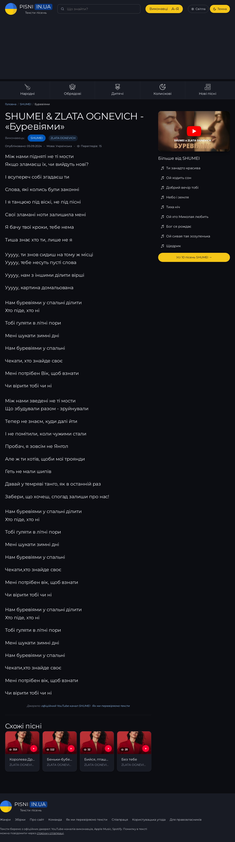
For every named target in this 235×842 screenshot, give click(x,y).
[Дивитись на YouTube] (194, 131)
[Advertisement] (117, 49)
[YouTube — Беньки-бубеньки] (71, 748)
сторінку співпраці (50, 833)
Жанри (5, 819)
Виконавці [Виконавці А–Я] (164, 9)
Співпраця (119, 819)
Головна (10, 104)
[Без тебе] (134, 751)
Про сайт (37, 819)
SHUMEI (25, 104)
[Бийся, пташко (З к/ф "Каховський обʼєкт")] (97, 751)
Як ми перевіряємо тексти (109, 705)
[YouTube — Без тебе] (145, 748)
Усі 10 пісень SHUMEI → (194, 257)
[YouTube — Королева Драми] (33, 748)
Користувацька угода (148, 819)
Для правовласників (185, 819)
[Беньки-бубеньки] (60, 751)
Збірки (20, 819)
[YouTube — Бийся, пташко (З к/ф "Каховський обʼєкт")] (108, 748)
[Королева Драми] (22, 751)
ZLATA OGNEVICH (61, 138)
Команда (55, 819)
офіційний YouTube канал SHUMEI (65, 705)
